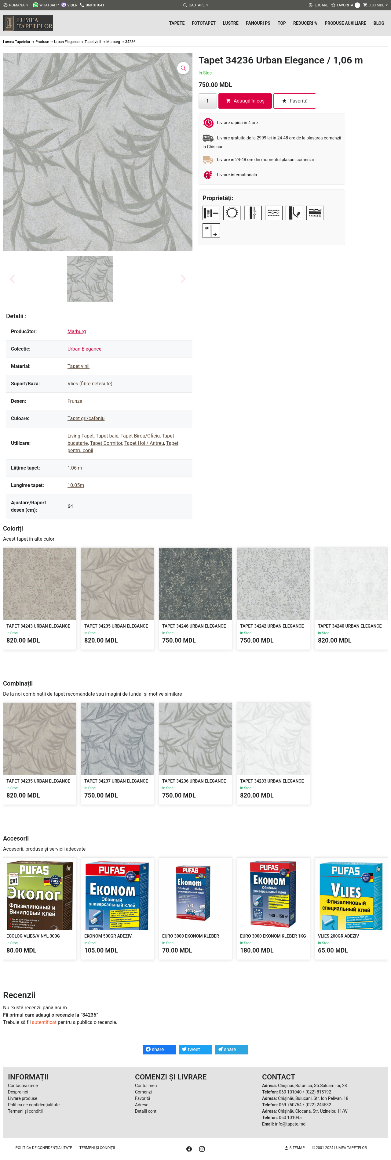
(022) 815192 (318, 1092)
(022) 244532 (318, 1104)
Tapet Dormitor (106, 443)
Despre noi (18, 1092)
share (155, 1049)
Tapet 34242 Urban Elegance (272, 626)
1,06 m (75, 468)
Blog (379, 23)
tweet (191, 1049)
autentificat (44, 1022)
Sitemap (295, 1148)
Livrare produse (22, 1098)
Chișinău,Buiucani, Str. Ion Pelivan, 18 (313, 1098)
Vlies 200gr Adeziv (338, 936)
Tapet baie (107, 436)
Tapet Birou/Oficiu (140, 436)
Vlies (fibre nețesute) (90, 384)
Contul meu (146, 1085)
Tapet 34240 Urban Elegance (350, 626)
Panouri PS (258, 23)
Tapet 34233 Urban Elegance (272, 781)
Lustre (231, 23)
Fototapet (204, 23)
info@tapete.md (290, 1124)
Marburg (77, 331)
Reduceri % (305, 23)
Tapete (177, 23)
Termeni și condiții (25, 1111)
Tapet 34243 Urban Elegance (38, 626)
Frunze (75, 401)
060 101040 (290, 1092)
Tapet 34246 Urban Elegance (194, 626)
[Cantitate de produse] (208, 101)
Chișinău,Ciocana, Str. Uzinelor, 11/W (313, 1111)
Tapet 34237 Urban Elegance (116, 781)
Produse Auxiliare (345, 23)
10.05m (76, 485)
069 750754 (290, 1104)
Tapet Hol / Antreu (144, 443)
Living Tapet (81, 436)
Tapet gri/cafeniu (86, 418)
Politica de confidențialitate (34, 1104)
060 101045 (290, 1117)
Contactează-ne (23, 1085)
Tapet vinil (79, 366)
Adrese (141, 1104)
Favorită (142, 1098)
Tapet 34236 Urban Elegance (194, 781)
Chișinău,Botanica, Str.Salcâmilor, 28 (312, 1085)
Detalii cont (145, 1111)
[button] (90, 279)
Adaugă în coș (245, 101)
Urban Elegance (84, 349)
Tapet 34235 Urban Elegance (116, 626)
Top (282, 23)
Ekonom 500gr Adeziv (108, 936)
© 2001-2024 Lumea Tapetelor (339, 1148)
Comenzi (143, 1092)
